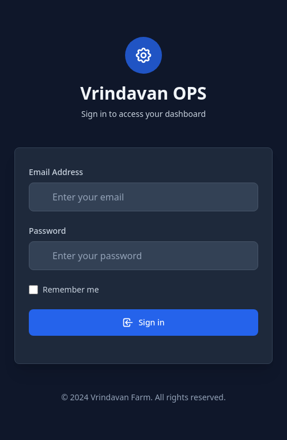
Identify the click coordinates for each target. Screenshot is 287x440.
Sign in (143, 322)
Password (47, 230)
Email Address (56, 171)
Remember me (71, 289)
